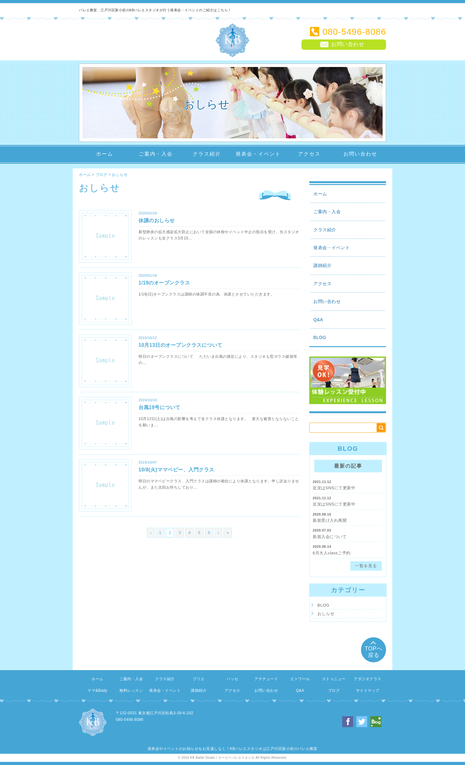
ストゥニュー (334, 679)
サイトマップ (367, 690)
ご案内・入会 (156, 154)
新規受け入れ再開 (330, 520)
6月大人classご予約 (332, 553)
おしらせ (120, 174)
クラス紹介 (207, 154)
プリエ (199, 679)
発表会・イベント (258, 154)
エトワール (300, 679)
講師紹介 (322, 265)
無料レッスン (131, 690)
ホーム (104, 154)
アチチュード (266, 679)
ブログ (101, 174)
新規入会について (330, 536)
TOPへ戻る (374, 648)
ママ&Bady (97, 690)
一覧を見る (366, 565)
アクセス (309, 154)
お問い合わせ (360, 154)
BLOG (319, 337)
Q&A (318, 319)
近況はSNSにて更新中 (334, 487)
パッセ (232, 679)
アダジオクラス (367, 679)
